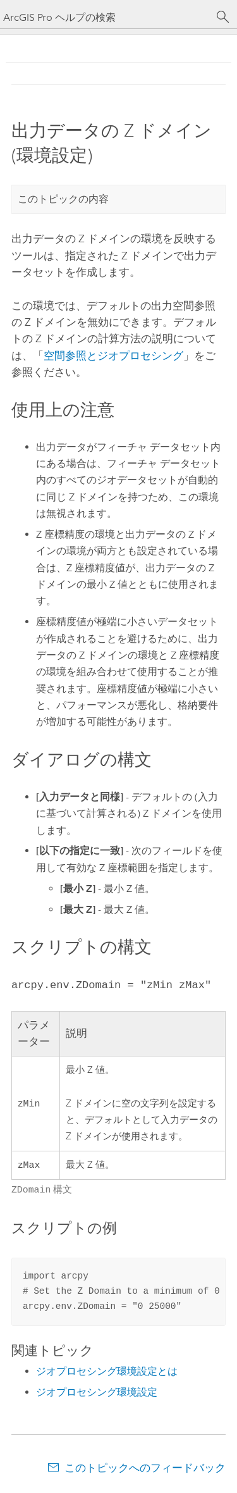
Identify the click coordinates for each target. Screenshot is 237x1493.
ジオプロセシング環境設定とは (107, 1371)
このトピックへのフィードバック (145, 1467)
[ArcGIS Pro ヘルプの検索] (106, 17)
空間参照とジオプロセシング (113, 355)
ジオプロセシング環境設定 (96, 1392)
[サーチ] (223, 17)
